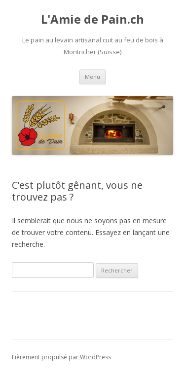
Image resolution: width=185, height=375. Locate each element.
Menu (92, 76)
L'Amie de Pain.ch (92, 19)
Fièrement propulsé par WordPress (61, 357)
